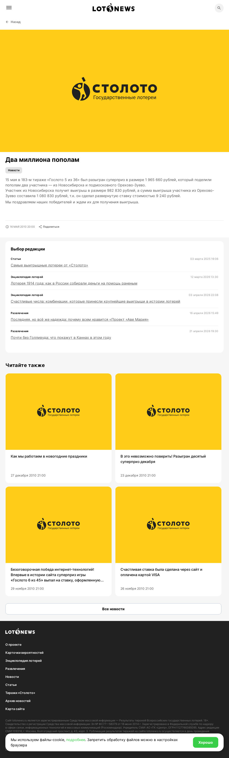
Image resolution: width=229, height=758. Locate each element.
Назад (13, 22)
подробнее (75, 739)
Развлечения (15, 669)
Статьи (11, 685)
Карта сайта (15, 709)
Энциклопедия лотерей (23, 660)
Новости (13, 170)
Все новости (113, 609)
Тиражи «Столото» (20, 693)
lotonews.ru (19, 720)
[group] (58, 428)
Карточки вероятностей (24, 652)
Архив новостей (17, 701)
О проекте (13, 644)
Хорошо (205, 742)
